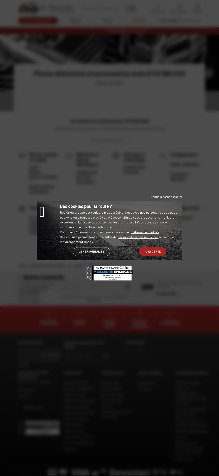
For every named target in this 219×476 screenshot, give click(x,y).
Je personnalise (91, 251)
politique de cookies (144, 232)
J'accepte (153, 251)
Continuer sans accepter (166, 196)
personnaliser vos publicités (138, 237)
